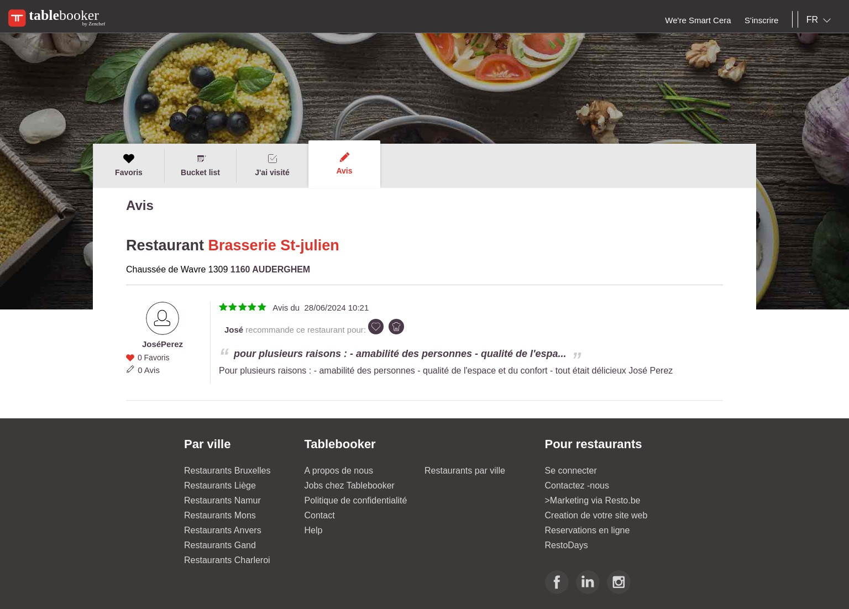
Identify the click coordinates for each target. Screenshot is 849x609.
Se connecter (571, 470)
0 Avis (149, 370)
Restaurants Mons (220, 515)
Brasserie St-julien (273, 245)
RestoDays (566, 545)
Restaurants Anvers (222, 530)
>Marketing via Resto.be (593, 500)
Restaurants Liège (220, 485)
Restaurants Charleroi (227, 560)
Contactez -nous (577, 485)
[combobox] (821, 20)
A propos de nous (339, 470)
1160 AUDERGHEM (270, 269)
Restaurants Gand (220, 545)
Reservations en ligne (587, 530)
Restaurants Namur (222, 500)
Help (314, 530)
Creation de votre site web (596, 515)
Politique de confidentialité (356, 500)
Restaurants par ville (464, 470)
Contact (320, 515)
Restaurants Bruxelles (227, 470)
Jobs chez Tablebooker (350, 485)
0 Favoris (154, 357)
